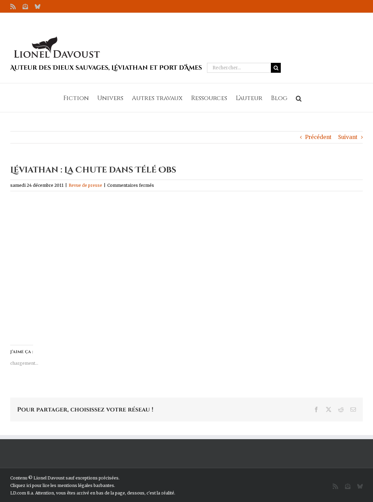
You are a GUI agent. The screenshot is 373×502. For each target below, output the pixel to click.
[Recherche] (276, 68)
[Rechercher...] (239, 68)
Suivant (348, 137)
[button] (299, 97)
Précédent (318, 137)
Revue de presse (85, 185)
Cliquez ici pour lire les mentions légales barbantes (62, 485)
